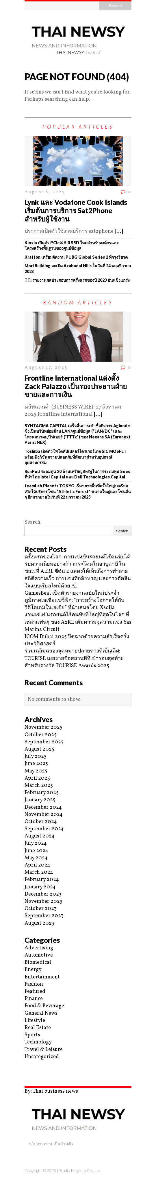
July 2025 (36, 756)
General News (41, 1013)
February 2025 (42, 792)
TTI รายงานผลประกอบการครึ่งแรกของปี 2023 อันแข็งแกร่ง (77, 280)
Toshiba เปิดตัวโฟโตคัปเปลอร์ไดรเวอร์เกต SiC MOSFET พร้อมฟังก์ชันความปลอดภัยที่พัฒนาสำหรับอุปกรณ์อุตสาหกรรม (76, 457)
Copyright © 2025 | (42, 1170)
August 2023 (39, 923)
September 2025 (44, 742)
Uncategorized (42, 1056)
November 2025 (43, 727)
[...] (119, 231)
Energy (33, 969)
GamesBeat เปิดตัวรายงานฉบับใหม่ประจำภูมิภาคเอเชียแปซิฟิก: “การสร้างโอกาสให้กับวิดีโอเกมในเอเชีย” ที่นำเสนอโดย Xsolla (74, 600)
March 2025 (39, 785)
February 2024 (42, 879)
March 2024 (39, 872)
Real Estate (38, 1027)
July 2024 (36, 843)
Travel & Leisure (44, 1049)
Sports (32, 1035)
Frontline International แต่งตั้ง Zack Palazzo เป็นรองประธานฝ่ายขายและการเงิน (76, 386)
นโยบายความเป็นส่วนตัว (51, 1143)
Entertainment (42, 977)
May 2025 (36, 771)
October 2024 (41, 821)
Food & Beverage (44, 1006)
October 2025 (41, 735)
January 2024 (40, 887)
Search (32, 522)
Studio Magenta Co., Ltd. (80, 1170)
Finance (34, 998)
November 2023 (43, 901)
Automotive (39, 955)
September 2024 (44, 829)
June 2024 (36, 850)
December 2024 (43, 807)
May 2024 (36, 858)
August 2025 (39, 749)
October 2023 (41, 908)
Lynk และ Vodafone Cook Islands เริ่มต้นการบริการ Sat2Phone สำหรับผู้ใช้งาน (76, 210)
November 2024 (44, 814)
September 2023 (44, 915)
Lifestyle (35, 1020)
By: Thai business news (51, 1091)
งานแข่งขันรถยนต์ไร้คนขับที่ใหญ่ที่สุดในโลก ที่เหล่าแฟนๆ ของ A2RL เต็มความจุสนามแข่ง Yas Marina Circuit (78, 622)
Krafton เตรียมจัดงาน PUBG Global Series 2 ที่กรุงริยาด (76, 257)
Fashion (34, 984)
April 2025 (37, 778)
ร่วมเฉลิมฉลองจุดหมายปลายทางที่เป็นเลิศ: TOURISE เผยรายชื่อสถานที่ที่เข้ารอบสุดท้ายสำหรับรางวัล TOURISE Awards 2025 (74, 658)
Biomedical (38, 962)
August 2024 (40, 836)
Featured (35, 991)
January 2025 (40, 800)
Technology (38, 1042)
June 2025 (36, 763)
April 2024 (37, 865)
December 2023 (43, 894)
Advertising (39, 948)
